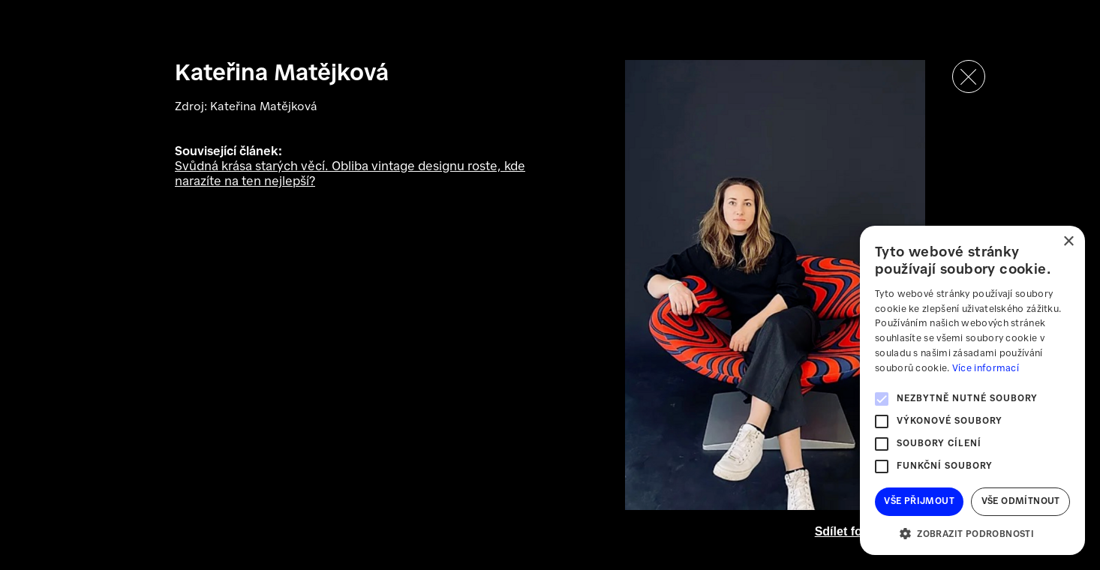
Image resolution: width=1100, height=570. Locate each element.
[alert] (972, 390)
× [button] (1068, 242)
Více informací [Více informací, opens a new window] (985, 369)
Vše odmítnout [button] (1020, 501)
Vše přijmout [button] (919, 501)
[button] (972, 533)
